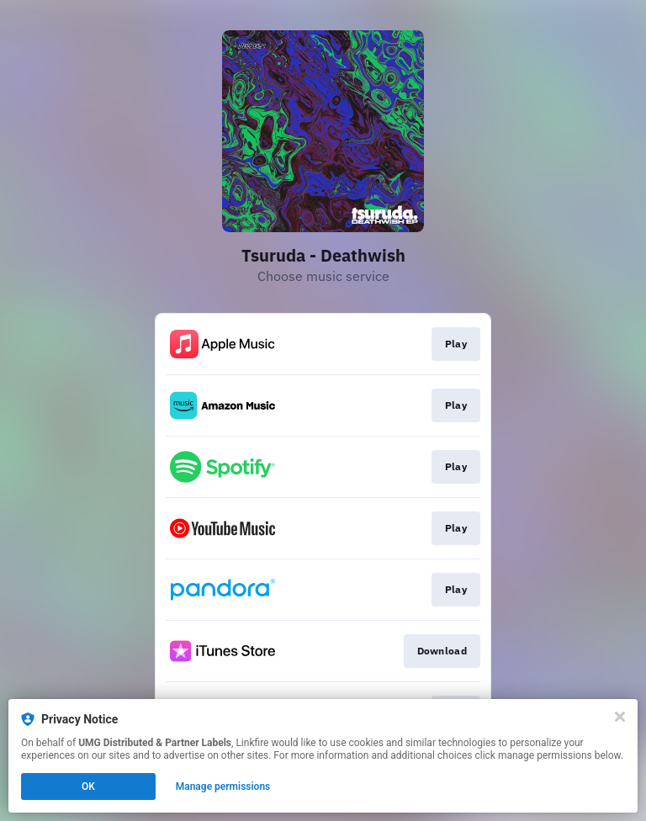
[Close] (619, 716)
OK (88, 786)
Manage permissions (223, 786)
